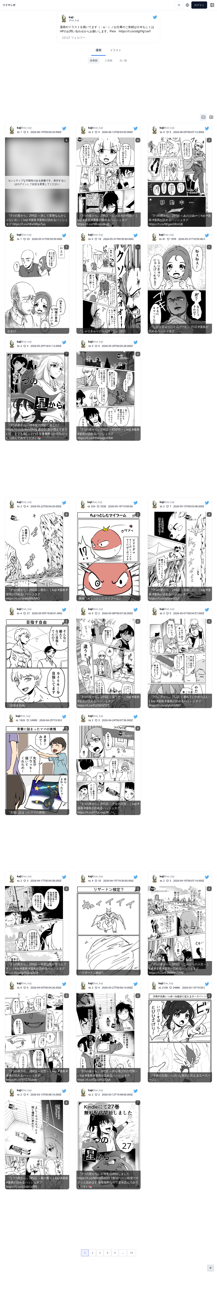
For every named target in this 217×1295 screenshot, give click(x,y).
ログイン (199, 5)
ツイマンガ (9, 5)
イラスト (115, 50)
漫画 (98, 50)
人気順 (108, 60)
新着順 (94, 60)
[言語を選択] (187, 5)
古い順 (123, 60)
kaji (19, 127)
